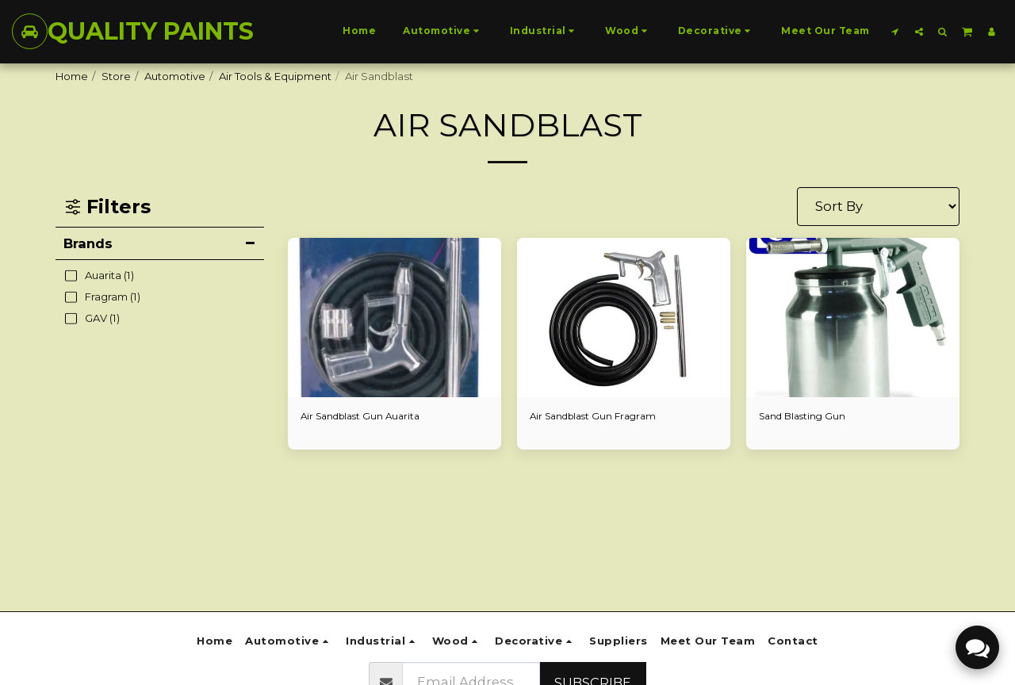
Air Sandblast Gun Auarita (366, 417)
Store (116, 76)
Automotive (174, 76)
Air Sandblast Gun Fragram (598, 417)
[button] (895, 31)
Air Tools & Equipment (275, 76)
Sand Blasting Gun (806, 417)
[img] (394, 318)
